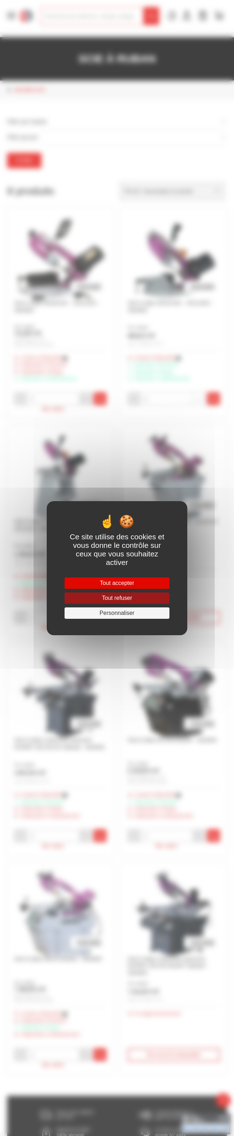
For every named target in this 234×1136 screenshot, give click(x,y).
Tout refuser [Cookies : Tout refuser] (117, 598)
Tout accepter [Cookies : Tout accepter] (117, 583)
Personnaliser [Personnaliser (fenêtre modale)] (117, 613)
